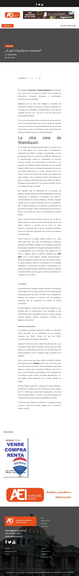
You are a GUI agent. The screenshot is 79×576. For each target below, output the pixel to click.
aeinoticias (37, 572)
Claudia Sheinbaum (44, 90)
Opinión (9, 46)
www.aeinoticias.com (14, 536)
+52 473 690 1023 (12, 533)
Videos (7, 554)
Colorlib (71, 572)
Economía (44, 526)
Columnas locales (11, 551)
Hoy (42, 518)
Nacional (44, 523)
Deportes (44, 554)
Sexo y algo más (46, 557)
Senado (36, 363)
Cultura (43, 548)
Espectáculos (45, 551)
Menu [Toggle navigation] (7, 26)
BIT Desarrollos (45, 572)
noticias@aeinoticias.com (15, 530)
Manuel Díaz (12, 55)
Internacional (45, 521)
